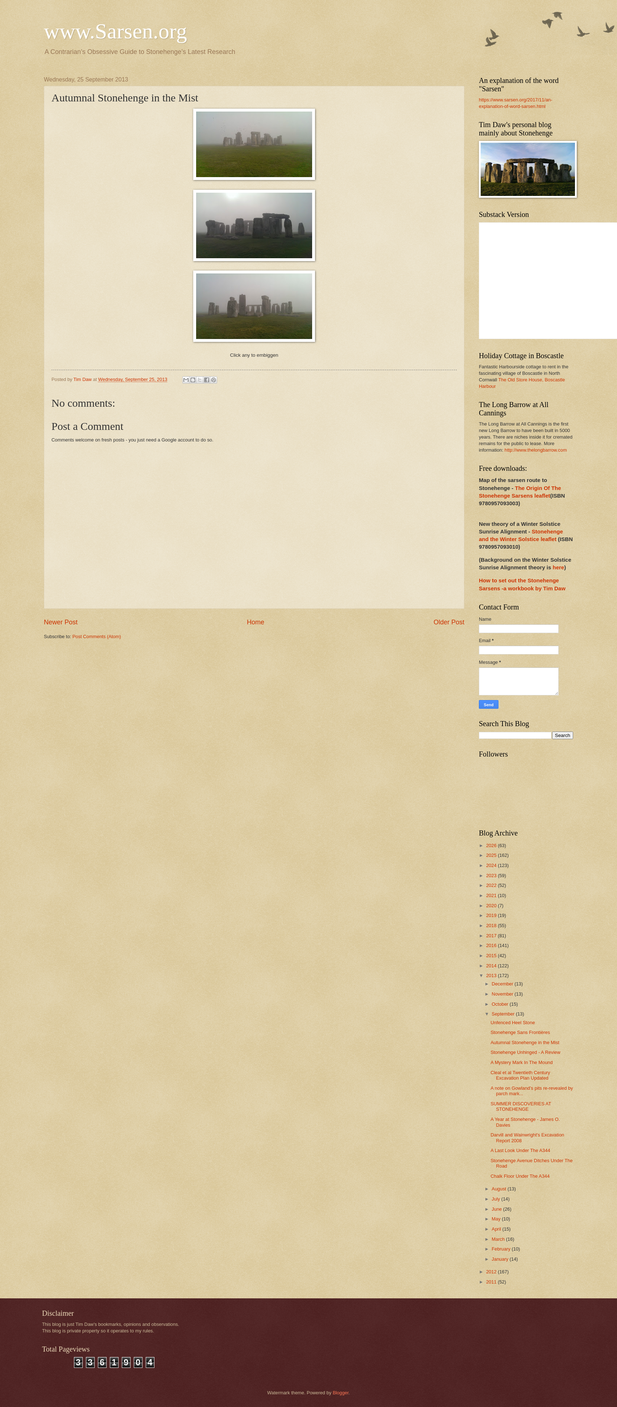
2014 (492, 965)
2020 (492, 905)
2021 (492, 895)
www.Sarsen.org (115, 31)
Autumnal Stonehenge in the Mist (524, 1042)
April (497, 1229)
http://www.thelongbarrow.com (536, 450)
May (497, 1219)
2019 (492, 915)
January (500, 1259)
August (500, 1189)
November (503, 994)
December (503, 984)
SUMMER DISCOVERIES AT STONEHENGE (520, 1106)
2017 (492, 935)
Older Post (449, 622)
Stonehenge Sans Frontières (520, 1032)
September (504, 1014)
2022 (492, 885)
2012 (492, 1271)
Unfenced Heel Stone (512, 1022)
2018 (492, 925)
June (497, 1209)
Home (255, 622)
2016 (492, 945)
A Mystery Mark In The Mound (521, 1062)
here (558, 567)
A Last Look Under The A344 (520, 1150)
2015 (492, 955)
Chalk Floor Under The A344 (520, 1176)
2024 (492, 865)
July (496, 1199)
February (502, 1249)
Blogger (341, 1392)
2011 (492, 1282)
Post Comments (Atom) (97, 636)
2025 (492, 855)
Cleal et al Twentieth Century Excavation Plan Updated (520, 1075)
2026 (492, 845)
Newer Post (61, 622)
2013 (492, 975)
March (499, 1239)
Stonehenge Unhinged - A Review (525, 1052)
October (500, 1004)
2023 (492, 875)
